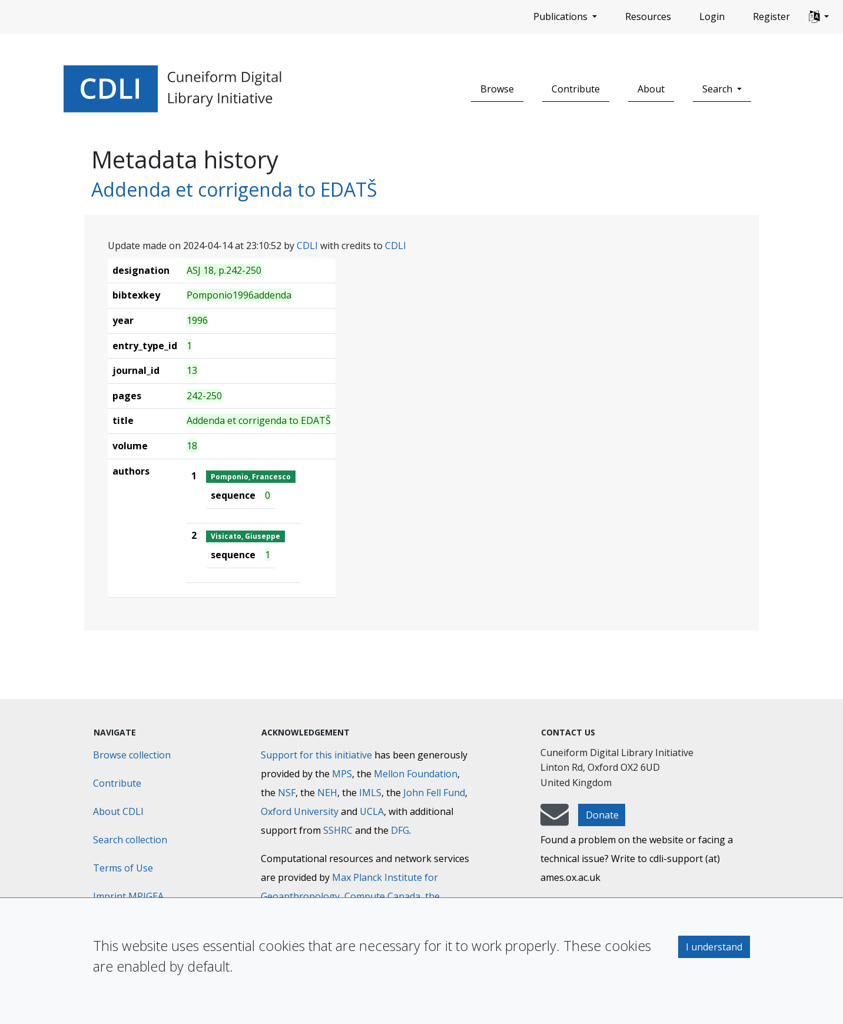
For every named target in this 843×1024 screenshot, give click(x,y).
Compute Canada (382, 896)
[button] (819, 17)
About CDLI (118, 811)
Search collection (130, 839)
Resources (648, 16)
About (651, 88)
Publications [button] (561, 16)
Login (712, 16)
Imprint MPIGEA (128, 896)
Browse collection (132, 754)
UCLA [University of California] (372, 811)
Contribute (576, 88)
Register (771, 16)
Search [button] (718, 88)
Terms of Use (123, 867)
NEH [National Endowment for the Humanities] (327, 792)
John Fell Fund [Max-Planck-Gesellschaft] (434, 792)
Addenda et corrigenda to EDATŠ (234, 189)
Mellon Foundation (415, 773)
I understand (714, 946)
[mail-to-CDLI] (554, 820)
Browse (497, 88)
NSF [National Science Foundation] (287, 792)
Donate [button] (602, 814)
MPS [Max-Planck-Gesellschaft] (342, 773)
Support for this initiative (316, 754)
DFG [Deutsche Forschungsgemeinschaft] (400, 830)
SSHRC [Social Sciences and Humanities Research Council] (338, 830)
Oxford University (299, 811)
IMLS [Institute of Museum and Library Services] (370, 792)
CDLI (307, 245)
